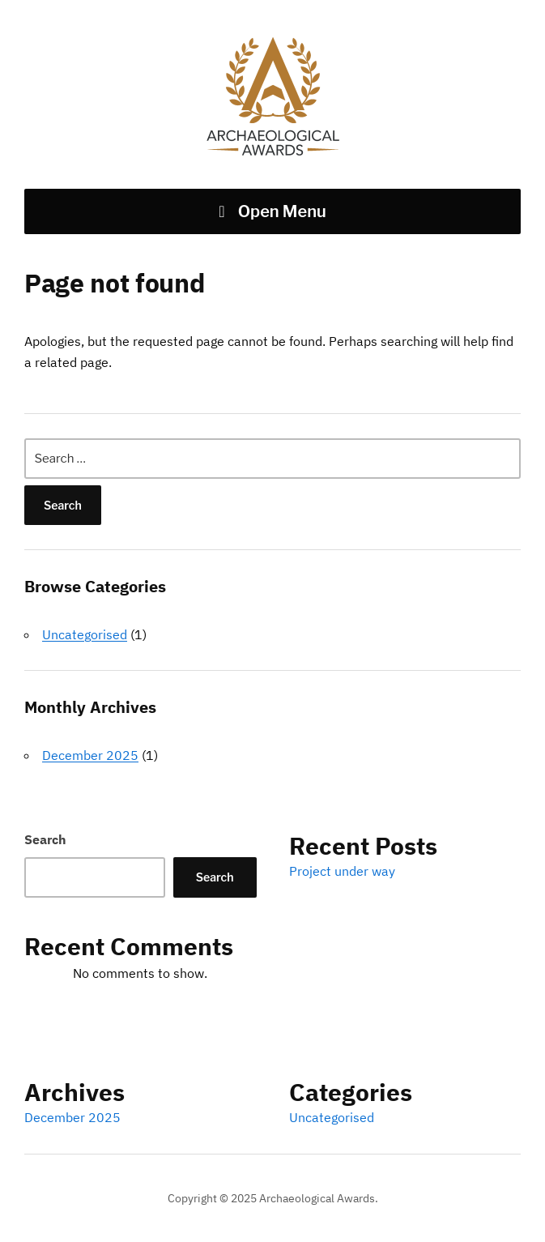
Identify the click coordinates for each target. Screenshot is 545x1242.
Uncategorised (84, 634)
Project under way (342, 871)
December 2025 (90, 755)
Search (45, 839)
